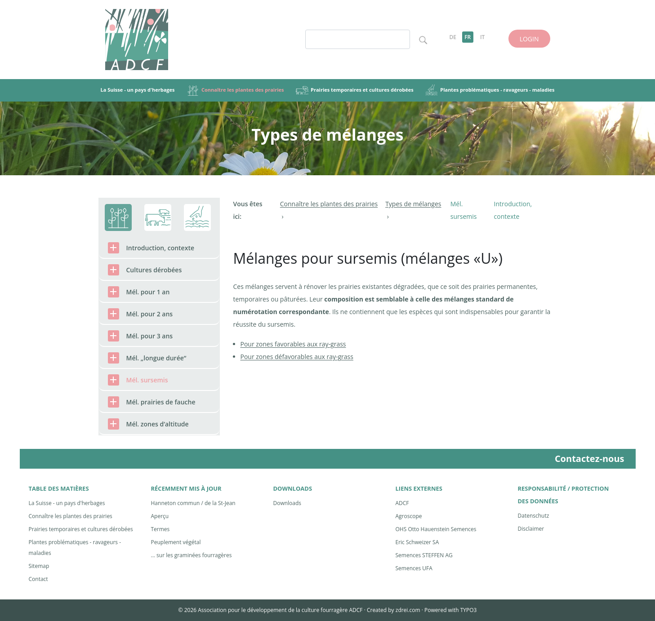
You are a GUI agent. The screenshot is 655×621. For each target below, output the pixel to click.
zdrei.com (408, 610)
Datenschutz (533, 515)
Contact (38, 579)
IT (482, 37)
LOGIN (529, 39)
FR (467, 37)
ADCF (402, 503)
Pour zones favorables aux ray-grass (293, 344)
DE (452, 37)
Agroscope (409, 516)
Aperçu (160, 516)
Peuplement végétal (176, 542)
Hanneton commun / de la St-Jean (193, 503)
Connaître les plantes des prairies (70, 516)
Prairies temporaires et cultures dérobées (81, 529)
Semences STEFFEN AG (424, 555)
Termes (160, 529)
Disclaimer (531, 528)
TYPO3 (468, 610)
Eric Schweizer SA (417, 542)
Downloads (287, 503)
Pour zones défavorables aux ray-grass (297, 356)
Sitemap (39, 566)
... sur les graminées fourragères (191, 555)
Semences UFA (414, 568)
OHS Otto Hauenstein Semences (436, 529)
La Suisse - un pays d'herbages (67, 503)
